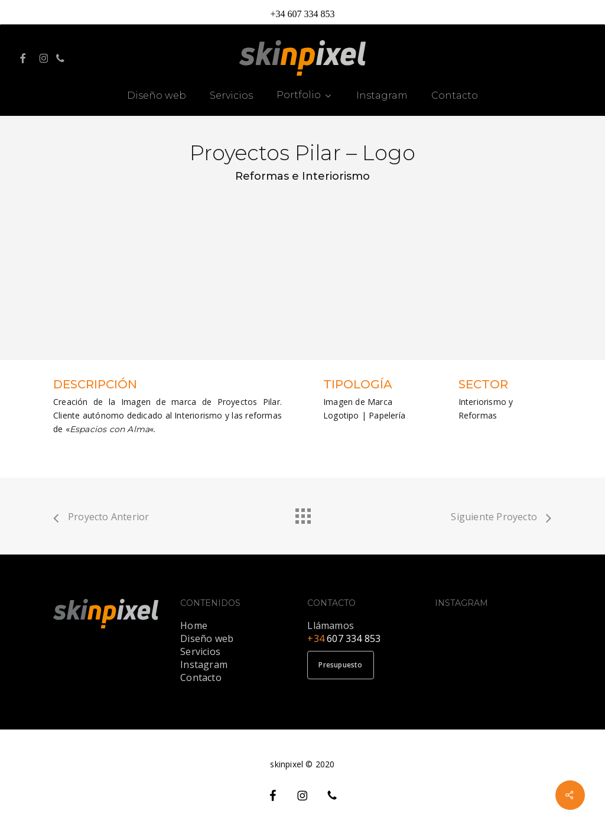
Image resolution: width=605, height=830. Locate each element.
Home (193, 625)
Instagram (203, 664)
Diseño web (206, 638)
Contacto (201, 677)
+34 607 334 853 (302, 14)
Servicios (200, 651)
